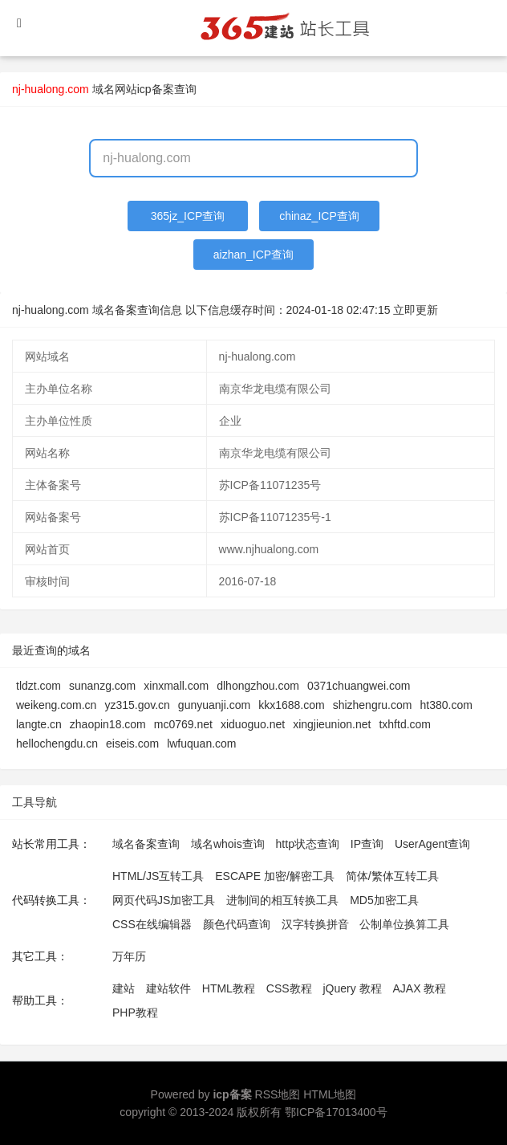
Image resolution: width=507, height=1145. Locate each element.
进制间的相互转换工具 (282, 900)
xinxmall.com (176, 685)
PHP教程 (135, 1012)
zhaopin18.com (108, 724)
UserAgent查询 (432, 843)
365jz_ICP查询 (188, 216)
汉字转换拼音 (315, 924)
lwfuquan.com (201, 743)
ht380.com (446, 705)
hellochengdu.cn (57, 743)
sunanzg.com (102, 685)
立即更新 (415, 310)
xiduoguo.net (253, 724)
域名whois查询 (228, 843)
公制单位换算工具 (404, 924)
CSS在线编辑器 (152, 924)
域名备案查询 (146, 843)
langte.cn (39, 724)
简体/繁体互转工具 (392, 876)
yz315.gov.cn (136, 705)
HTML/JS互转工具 (158, 876)
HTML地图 (329, 1094)
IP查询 (367, 843)
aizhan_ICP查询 (253, 254)
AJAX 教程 (420, 988)
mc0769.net (183, 724)
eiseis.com (132, 743)
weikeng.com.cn (56, 705)
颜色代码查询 (236, 924)
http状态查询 (307, 843)
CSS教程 (289, 988)
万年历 (129, 956)
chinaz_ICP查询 (319, 216)
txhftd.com (405, 724)
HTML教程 (228, 988)
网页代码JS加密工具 (163, 900)
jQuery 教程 (351, 988)
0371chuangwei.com (358, 685)
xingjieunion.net (332, 724)
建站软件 (168, 988)
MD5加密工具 (384, 900)
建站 (123, 988)
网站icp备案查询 (156, 89)
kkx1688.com (291, 705)
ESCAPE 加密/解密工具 (275, 876)
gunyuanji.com (214, 705)
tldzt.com (38, 685)
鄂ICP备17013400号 (336, 1112)
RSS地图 (278, 1094)
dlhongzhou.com (258, 685)
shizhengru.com (372, 705)
